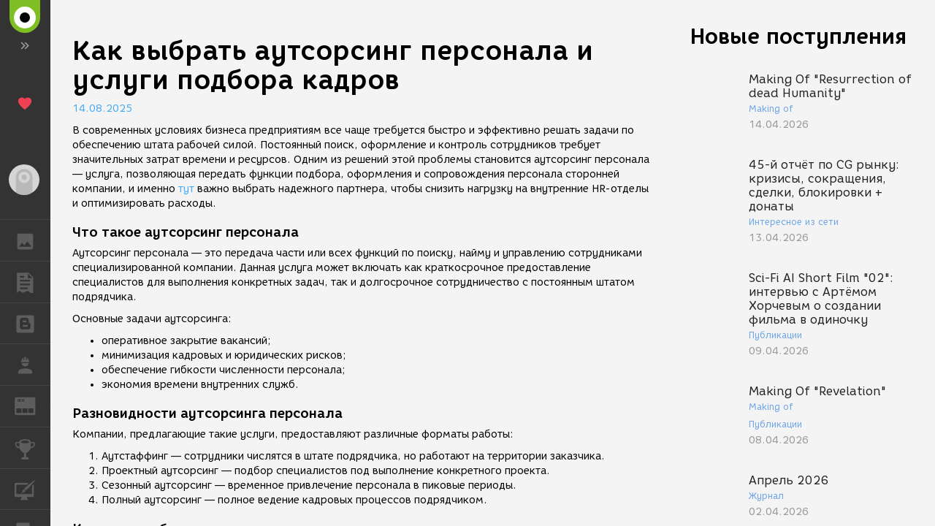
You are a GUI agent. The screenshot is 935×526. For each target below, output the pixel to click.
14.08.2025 (102, 108)
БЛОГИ (32, 322)
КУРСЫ (32, 488)
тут (186, 189)
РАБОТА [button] (32, 364)
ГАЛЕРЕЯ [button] (32, 240)
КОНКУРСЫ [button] (32, 447)
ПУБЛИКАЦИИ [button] (32, 282)
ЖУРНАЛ (32, 405)
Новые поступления (798, 36)
